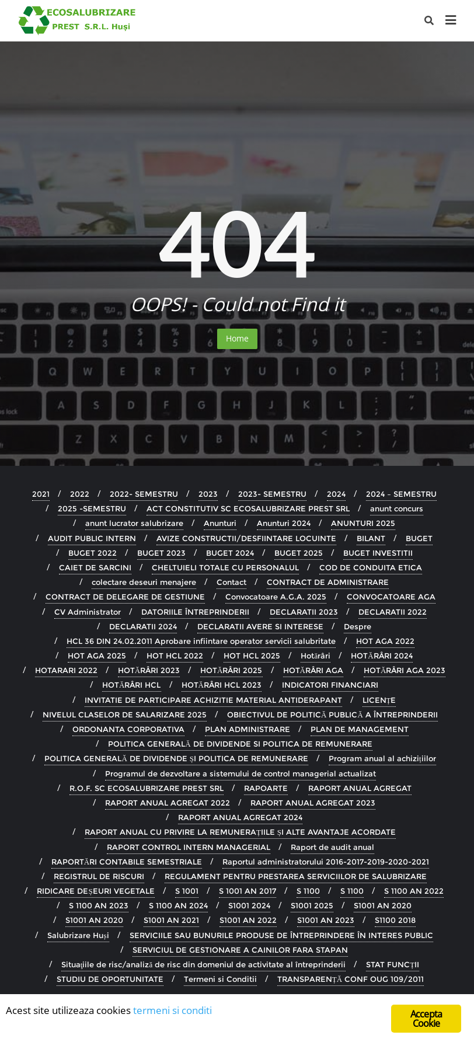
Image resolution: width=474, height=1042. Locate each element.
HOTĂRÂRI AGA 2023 (404, 670)
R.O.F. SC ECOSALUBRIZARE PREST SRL (146, 788)
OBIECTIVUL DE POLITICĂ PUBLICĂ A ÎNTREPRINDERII (332, 714)
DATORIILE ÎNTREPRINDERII (195, 611)
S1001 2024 (249, 905)
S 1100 (308, 890)
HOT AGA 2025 (97, 655)
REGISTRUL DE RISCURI (99, 876)
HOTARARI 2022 (66, 670)
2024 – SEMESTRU (401, 494)
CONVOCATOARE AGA (391, 596)
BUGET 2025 (298, 552)
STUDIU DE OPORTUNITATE (110, 979)
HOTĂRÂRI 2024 (381, 655)
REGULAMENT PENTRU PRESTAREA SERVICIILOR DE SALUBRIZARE (296, 876)
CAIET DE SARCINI (95, 567)
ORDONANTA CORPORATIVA (128, 729)
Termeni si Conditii (220, 979)
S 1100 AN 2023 (98, 905)
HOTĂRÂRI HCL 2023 (222, 684)
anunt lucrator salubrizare (134, 523)
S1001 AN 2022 (248, 920)
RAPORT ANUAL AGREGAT (360, 788)
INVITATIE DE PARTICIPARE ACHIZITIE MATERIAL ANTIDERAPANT (213, 700)
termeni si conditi (172, 1010)
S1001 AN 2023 (325, 920)
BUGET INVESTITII (378, 552)
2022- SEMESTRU (144, 494)
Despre (357, 626)
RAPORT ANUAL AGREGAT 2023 (312, 802)
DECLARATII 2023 (304, 611)
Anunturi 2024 (284, 523)
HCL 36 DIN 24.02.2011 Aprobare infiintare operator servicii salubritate (201, 641)
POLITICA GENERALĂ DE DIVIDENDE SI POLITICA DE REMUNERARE (240, 743)
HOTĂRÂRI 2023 (149, 670)
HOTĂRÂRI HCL (131, 684)
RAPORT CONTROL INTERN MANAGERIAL (188, 847)
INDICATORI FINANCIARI (330, 684)
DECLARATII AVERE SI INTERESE (260, 626)
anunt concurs (396, 508)
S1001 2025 (312, 905)
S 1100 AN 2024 (178, 905)
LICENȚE (379, 700)
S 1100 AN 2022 (414, 890)
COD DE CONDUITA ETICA (370, 567)
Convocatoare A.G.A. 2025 (275, 596)
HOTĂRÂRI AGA (313, 670)
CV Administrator (87, 611)
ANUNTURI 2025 (363, 523)
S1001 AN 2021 (171, 920)
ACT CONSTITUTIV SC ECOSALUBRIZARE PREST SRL (248, 508)
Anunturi (220, 523)
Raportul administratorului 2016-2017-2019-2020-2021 (325, 861)
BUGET (419, 538)
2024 (336, 494)
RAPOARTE (266, 788)
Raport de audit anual (332, 847)
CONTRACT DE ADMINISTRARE (328, 582)
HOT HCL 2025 (252, 655)
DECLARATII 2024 (143, 626)
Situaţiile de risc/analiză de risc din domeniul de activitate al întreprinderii (203, 964)
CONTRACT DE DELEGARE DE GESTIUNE (125, 596)
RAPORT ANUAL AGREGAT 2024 (240, 817)
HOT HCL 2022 (175, 655)
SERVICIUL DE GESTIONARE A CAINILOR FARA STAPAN (240, 949)
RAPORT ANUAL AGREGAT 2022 (167, 802)
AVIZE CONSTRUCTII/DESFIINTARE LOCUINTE (246, 538)
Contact (231, 582)
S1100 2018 (395, 920)
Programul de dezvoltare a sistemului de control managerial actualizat (240, 773)
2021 (41, 494)
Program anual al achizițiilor (382, 758)
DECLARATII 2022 (392, 611)
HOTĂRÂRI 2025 (231, 670)
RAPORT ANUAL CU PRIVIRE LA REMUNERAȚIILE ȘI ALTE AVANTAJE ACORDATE (240, 832)
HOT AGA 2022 (385, 641)
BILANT (371, 538)
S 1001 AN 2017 (247, 890)
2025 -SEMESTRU (92, 508)
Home (237, 338)
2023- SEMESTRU (272, 494)
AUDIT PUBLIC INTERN (92, 538)
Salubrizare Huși (78, 935)
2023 (208, 494)
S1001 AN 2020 (383, 905)
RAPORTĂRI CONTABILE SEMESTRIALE (126, 861)
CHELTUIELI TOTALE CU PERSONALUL (225, 567)
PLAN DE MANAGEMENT (360, 729)
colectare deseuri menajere (144, 582)
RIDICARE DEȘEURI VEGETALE (95, 890)
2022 (79, 494)
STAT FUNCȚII (392, 964)
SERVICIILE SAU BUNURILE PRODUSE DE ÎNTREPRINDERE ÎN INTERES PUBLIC (281, 935)
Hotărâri (315, 655)
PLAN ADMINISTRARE (247, 729)
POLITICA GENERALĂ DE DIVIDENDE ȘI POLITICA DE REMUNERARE (176, 758)
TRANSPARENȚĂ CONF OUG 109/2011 (350, 979)
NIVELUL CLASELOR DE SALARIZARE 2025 (125, 714)
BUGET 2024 (230, 552)
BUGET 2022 (92, 552)
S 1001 (186, 890)
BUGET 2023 (161, 552)
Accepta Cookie (426, 1019)
